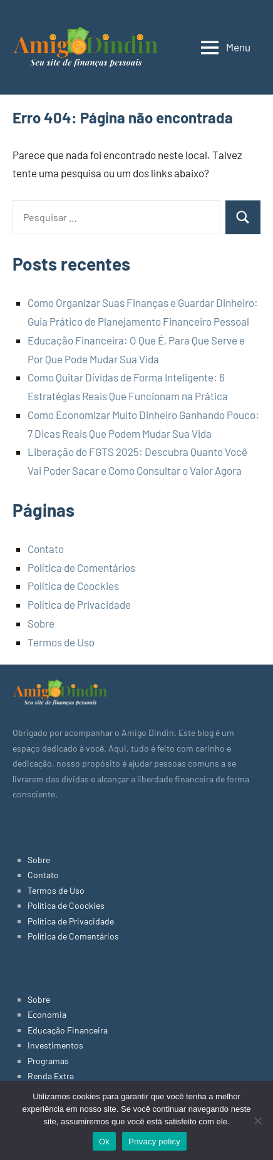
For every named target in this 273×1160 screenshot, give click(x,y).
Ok (104, 1141)
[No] (257, 1120)
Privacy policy (154, 1141)
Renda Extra (51, 1075)
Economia (47, 1014)
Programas (48, 1060)
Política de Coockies (73, 585)
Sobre (41, 623)
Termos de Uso (61, 642)
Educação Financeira (68, 1030)
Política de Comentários (81, 567)
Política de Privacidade (79, 604)
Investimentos (55, 1045)
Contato (46, 548)
